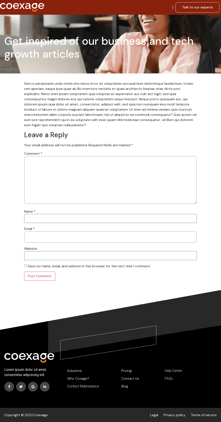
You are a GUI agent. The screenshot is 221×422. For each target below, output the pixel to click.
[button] (172, 7)
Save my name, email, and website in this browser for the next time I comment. (89, 266)
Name (30, 211)
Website (30, 248)
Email (29, 229)
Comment (33, 153)
